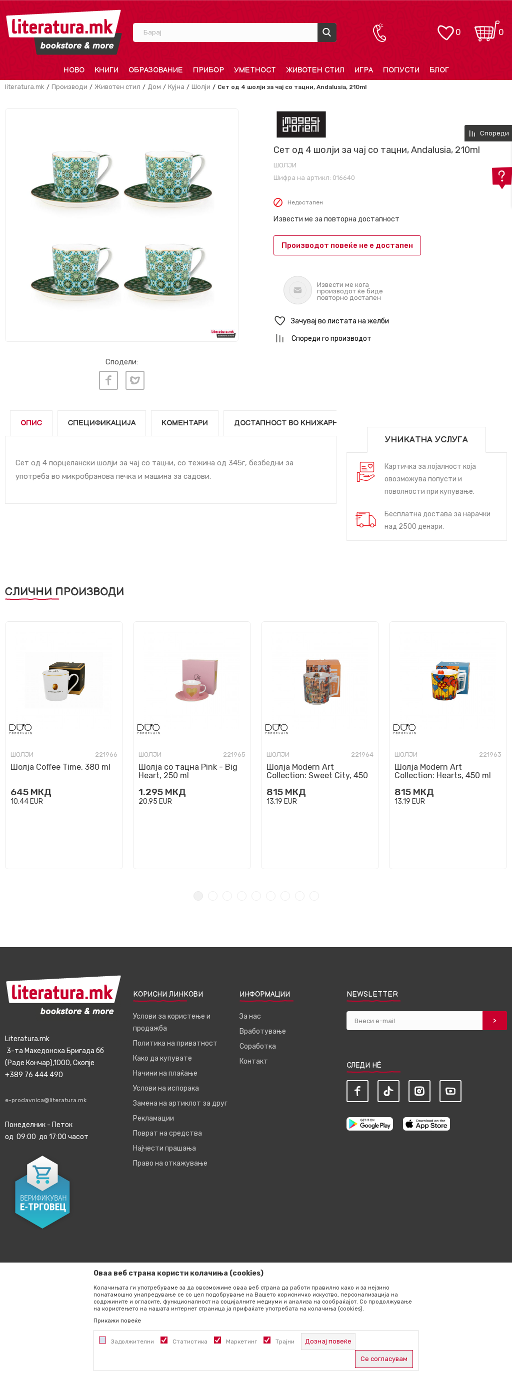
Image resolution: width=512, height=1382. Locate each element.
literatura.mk (24, 86)
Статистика (190, 1342)
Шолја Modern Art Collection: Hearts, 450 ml (442, 768)
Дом (154, 86)
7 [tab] (285, 893)
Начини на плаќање (165, 1070)
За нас (250, 1013)
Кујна (176, 86)
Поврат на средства (167, 1130)
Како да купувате (162, 1055)
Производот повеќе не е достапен (347, 245)
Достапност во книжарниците (299, 420)
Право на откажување (170, 1160)
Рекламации (153, 1115)
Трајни (285, 1342)
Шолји (201, 86)
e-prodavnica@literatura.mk (45, 1097)
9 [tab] (314, 893)
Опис (31, 420)
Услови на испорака (166, 1085)
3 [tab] (227, 893)
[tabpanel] (64, 742)
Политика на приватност (175, 1040)
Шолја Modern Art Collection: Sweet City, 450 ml (317, 772)
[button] (390, 321)
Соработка (258, 1043)
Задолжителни (132, 1342)
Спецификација (102, 420)
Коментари (185, 420)
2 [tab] (213, 893)
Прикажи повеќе (117, 1321)
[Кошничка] (487, 27)
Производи (70, 86)
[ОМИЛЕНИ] (446, 27)
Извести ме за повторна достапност (337, 219)
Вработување (263, 1028)
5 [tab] (256, 893)
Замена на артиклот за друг (180, 1100)
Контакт (254, 1058)
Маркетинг (241, 1342)
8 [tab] (299, 893)
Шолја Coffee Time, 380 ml (60, 764)
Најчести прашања (164, 1145)
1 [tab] (198, 893)
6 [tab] (271, 893)
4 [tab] (241, 893)
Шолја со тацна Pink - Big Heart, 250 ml (188, 768)
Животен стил (117, 86)
